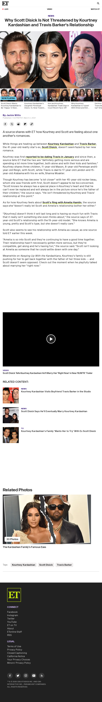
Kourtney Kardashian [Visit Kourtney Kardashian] (23, 565)
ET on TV (12, 625)
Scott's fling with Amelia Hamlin (61, 202)
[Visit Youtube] (34, 676)
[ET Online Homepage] (6, 3)
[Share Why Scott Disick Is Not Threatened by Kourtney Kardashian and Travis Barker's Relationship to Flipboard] (25, 124)
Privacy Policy (14, 649)
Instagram (12, 615)
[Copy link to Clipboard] (31, 124)
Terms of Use (14, 646)
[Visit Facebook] (10, 676)
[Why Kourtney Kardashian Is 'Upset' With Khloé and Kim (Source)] (82, 100)
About (10, 628)
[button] (51, 339)
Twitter (11, 618)
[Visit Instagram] (26, 676)
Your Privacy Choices (18, 659)
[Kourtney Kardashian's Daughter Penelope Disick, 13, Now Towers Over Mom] (35, 100)
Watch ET (95, 9)
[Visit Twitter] (18, 676)
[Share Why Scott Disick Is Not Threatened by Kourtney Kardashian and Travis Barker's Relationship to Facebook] (5, 124)
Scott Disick (49, 147)
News (51, 16)
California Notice (16, 656)
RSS (9, 635)
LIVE (6, 9)
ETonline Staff (14, 632)
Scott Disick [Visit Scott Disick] (46, 565)
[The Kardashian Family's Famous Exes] (51, 519)
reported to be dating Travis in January (50, 157)
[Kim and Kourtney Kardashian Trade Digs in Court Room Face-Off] (58, 100)
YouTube (12, 622)
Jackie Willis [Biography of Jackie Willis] (13, 115)
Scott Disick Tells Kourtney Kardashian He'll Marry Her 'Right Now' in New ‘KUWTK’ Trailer (47, 373)
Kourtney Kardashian (61, 144)
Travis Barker (88, 144)
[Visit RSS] (41, 676)
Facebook (12, 612)
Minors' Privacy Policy (19, 663)
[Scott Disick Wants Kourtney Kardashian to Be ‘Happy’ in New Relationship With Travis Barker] (11, 100)
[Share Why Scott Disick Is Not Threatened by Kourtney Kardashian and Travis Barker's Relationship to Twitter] (11, 124)
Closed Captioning (17, 653)
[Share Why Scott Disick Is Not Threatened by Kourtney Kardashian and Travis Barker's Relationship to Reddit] (18, 124)
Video (49, 9)
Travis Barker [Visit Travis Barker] (64, 565)
